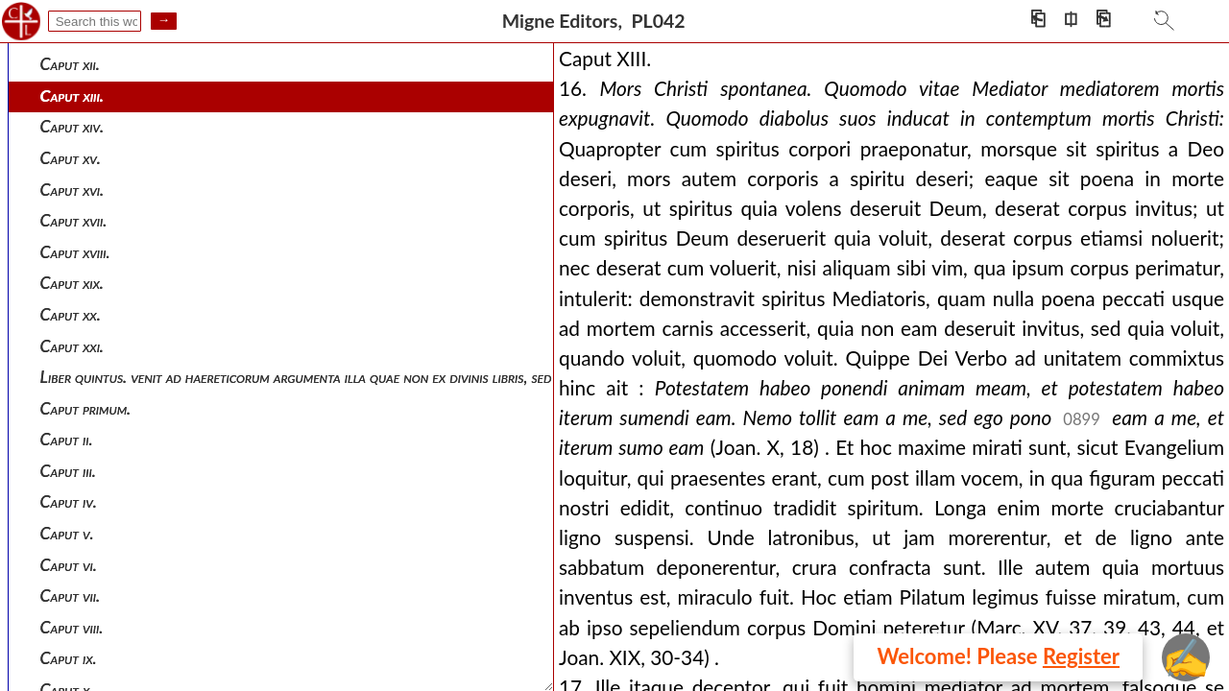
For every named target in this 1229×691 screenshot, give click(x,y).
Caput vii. (70, 595)
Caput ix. (68, 658)
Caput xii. (70, 64)
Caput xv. (70, 158)
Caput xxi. (72, 346)
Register (1081, 656)
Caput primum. (86, 408)
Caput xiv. (72, 126)
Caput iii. (68, 471)
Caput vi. (68, 565)
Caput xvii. (74, 220)
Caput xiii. (72, 95)
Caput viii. (72, 627)
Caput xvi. (72, 189)
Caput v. (67, 533)
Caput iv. (68, 501)
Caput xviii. (75, 252)
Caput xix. (72, 283)
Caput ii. (66, 439)
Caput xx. (70, 314)
